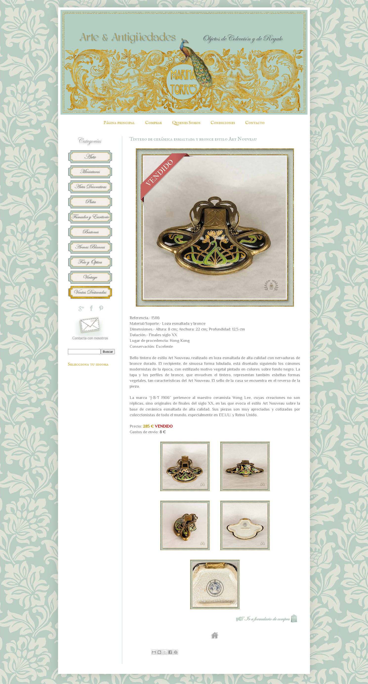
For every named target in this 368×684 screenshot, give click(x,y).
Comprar (153, 123)
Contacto (255, 123)
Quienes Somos (186, 123)
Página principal (119, 123)
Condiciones (223, 123)
